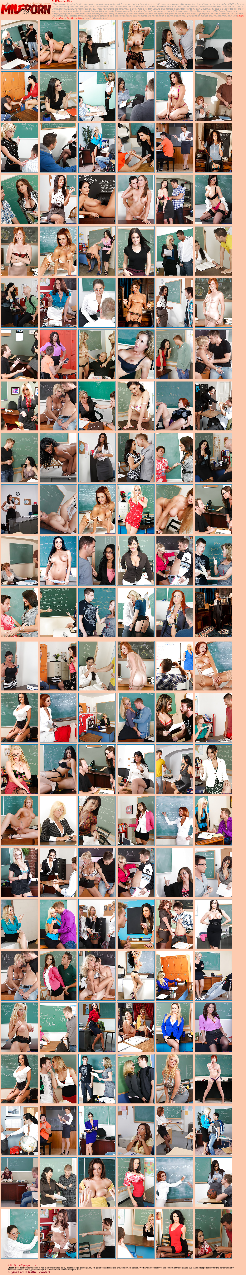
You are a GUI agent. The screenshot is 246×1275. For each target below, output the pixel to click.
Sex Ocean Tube (75, 18)
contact (44, 1272)
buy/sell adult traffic (22, 1272)
